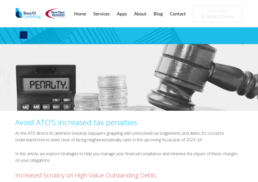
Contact (178, 13)
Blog (158, 13)
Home (80, 13)
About (140, 13)
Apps (122, 13)
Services (101, 13)
